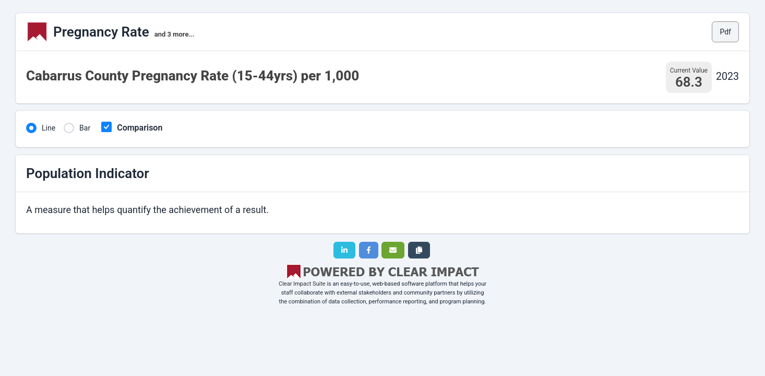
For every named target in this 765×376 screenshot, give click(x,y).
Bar (84, 128)
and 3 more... (174, 34)
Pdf (725, 32)
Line (48, 128)
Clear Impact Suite (302, 283)
